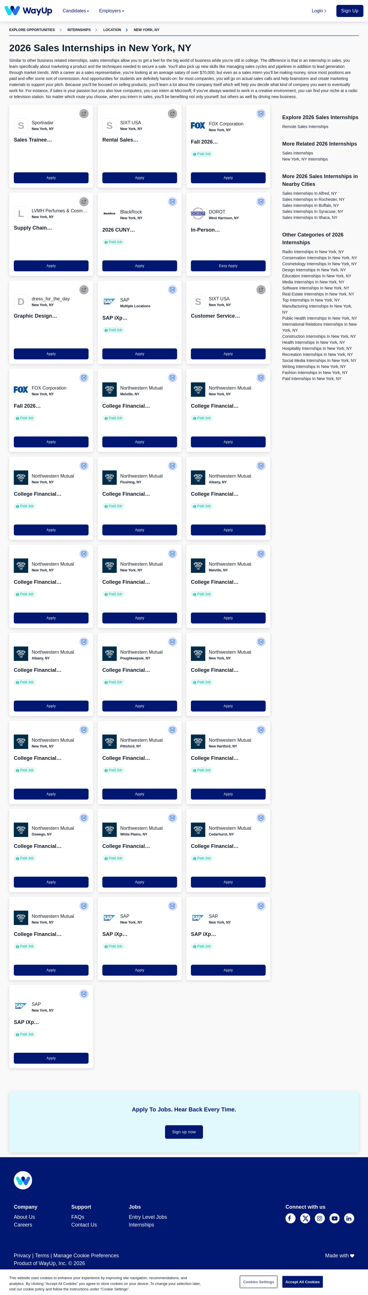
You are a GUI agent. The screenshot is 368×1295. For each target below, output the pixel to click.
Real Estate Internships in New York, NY (318, 294)
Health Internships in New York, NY (313, 342)
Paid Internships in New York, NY (312, 378)
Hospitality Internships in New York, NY (317, 348)
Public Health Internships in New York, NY (319, 318)
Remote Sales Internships (305, 126)
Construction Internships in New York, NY (319, 336)
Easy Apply (228, 266)
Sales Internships (297, 153)
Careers (23, 1225)
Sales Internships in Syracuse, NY (312, 211)
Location (112, 30)
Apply (51, 178)
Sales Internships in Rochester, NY (313, 199)
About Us (24, 1217)
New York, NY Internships (305, 159)
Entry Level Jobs (148, 1217)
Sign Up (350, 10)
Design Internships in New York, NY (314, 270)
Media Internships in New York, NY (313, 282)
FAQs (77, 1217)
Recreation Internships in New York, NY (317, 354)
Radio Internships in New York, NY (313, 251)
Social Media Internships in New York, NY (319, 360)
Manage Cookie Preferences (86, 1255)
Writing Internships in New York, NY (314, 366)
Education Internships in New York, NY (316, 276)
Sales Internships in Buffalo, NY (310, 205)
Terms (42, 1255)
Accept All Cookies (302, 1281)
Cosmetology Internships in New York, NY (319, 264)
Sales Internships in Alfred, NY (309, 193)
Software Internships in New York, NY (315, 288)
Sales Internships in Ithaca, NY (310, 217)
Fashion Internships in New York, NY (315, 372)
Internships (79, 30)
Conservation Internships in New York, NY (319, 257)
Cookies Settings (258, 1281)
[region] (184, 1282)
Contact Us (84, 1225)
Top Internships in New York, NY (311, 300)
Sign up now (184, 1132)
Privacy (22, 1255)
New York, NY (146, 30)
